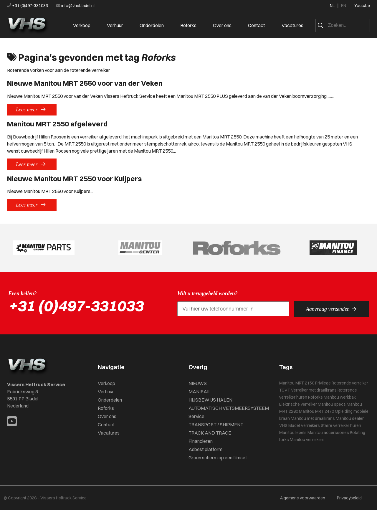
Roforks (188, 25)
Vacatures (292, 25)
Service (196, 416)
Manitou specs (332, 404)
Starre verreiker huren (341, 425)
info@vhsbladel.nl (75, 5)
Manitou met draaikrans (313, 418)
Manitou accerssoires (328, 432)
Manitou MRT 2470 (316, 411)
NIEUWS (197, 383)
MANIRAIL (199, 392)
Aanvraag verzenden (331, 308)
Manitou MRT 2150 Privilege (305, 383)
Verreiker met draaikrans (314, 390)
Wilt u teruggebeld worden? (207, 293)
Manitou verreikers (307, 439)
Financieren (200, 441)
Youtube (362, 5)
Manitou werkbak (340, 397)
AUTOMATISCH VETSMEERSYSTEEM (228, 408)
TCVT (284, 390)
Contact (256, 25)
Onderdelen (152, 25)
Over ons (222, 25)
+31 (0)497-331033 (28, 5)
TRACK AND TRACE (209, 433)
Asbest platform (205, 449)
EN (343, 5)
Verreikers (310, 425)
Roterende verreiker (350, 383)
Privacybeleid (349, 498)
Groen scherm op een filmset (217, 458)
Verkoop (81, 25)
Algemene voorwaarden (302, 498)
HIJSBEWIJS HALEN (210, 400)
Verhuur (115, 25)
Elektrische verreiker (298, 404)
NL (332, 5)
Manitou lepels (293, 432)
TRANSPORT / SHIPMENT (215, 425)
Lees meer (32, 109)
